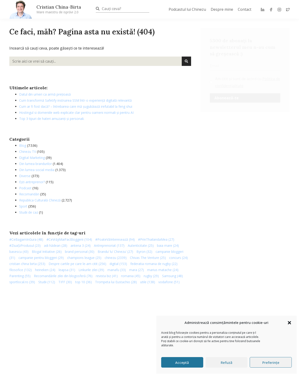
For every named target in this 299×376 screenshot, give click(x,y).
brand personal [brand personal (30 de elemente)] (79, 251)
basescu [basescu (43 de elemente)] (18, 251)
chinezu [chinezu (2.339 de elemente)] (116, 257)
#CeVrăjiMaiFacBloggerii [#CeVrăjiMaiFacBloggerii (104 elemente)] (69, 239)
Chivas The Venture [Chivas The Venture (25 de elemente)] (148, 257)
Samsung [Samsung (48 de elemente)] (172, 276)
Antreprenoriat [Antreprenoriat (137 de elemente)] (109, 245)
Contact (244, 9)
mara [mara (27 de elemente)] (136, 270)
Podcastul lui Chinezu (187, 9)
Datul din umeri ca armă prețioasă (45, 94)
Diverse (25, 176)
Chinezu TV (27, 151)
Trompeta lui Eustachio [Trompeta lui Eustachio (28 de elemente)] (116, 282)
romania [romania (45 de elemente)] (130, 276)
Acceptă (182, 362)
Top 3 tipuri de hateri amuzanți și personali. (51, 118)
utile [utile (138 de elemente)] (147, 282)
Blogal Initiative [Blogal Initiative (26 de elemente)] (47, 251)
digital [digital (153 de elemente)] (118, 263)
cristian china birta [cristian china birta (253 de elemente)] (27, 263)
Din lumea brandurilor (35, 163)
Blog (22, 145)
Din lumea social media (36, 170)
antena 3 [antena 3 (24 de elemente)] (81, 245)
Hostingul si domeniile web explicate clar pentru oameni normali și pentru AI (76, 112)
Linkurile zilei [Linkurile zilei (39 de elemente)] (91, 270)
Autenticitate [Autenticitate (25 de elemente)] (141, 245)
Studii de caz (28, 212)
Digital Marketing (32, 157)
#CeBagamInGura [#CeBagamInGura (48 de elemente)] (26, 239)
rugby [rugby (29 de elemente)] (151, 276)
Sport (23, 206)
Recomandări (29, 194)
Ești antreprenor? (32, 182)
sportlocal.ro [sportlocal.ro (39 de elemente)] (22, 282)
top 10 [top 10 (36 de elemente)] (83, 282)
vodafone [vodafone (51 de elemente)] (169, 282)
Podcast (25, 188)
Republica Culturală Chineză (40, 200)
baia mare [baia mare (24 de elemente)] (168, 245)
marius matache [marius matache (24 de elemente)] (162, 270)
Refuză (226, 362)
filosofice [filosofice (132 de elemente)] (20, 270)
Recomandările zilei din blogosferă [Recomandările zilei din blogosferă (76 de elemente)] (63, 276)
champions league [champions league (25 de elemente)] (84, 257)
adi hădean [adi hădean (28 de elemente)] (55, 245)
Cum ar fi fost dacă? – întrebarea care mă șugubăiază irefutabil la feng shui (75, 106)
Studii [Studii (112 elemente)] (46, 282)
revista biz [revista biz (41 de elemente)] (107, 276)
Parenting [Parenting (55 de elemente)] (20, 276)
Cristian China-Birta (58, 9)
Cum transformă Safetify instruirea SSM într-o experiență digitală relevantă (75, 100)
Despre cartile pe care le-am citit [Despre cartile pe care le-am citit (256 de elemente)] (77, 263)
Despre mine (222, 9)
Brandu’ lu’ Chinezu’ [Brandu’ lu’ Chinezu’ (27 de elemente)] (115, 251)
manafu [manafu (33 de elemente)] (116, 270)
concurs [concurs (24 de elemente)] (178, 257)
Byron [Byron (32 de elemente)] (144, 251)
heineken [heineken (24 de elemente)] (45, 270)
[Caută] (186, 61)
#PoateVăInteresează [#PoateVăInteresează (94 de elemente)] (115, 239)
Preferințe (270, 362)
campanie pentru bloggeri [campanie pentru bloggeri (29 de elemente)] (41, 257)
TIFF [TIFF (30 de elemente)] (65, 282)
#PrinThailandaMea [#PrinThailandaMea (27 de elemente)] (156, 239)
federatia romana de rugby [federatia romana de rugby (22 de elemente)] (154, 263)
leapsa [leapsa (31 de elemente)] (67, 270)
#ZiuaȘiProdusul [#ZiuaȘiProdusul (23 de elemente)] (25, 245)
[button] (289, 322)
